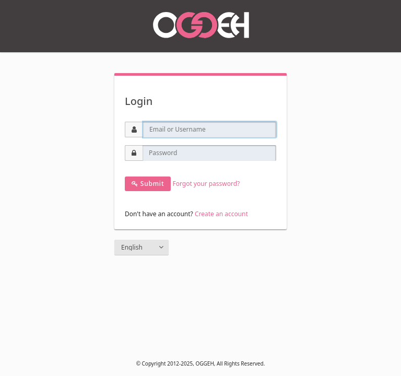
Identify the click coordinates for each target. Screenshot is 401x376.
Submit (148, 183)
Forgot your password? (206, 183)
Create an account (221, 213)
